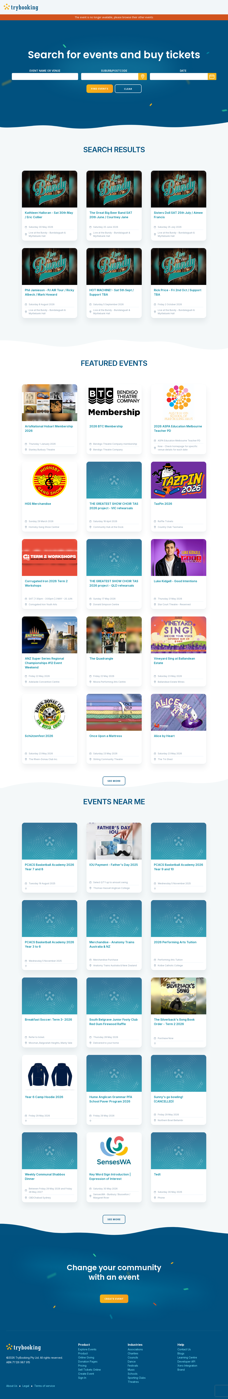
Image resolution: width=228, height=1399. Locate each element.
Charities (133, 1353)
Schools (133, 1373)
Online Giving (86, 1357)
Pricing (82, 1365)
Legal (25, 1385)
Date (183, 70)
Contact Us (184, 1349)
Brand (181, 1369)
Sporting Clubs (137, 1377)
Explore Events (87, 1349)
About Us (11, 1385)
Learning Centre (187, 1357)
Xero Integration (187, 1365)
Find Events (99, 88)
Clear (128, 88)
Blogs (180, 1353)
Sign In (82, 1377)
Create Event (114, 1298)
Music (131, 1369)
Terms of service (44, 1385)
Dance (132, 1361)
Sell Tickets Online (89, 1369)
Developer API (186, 1361)
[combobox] (114, 76)
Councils (133, 1357)
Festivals (133, 1365)
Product (83, 1353)
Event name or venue (44, 70)
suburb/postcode (114, 70)
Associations (135, 1349)
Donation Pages (88, 1361)
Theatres (133, 1381)
